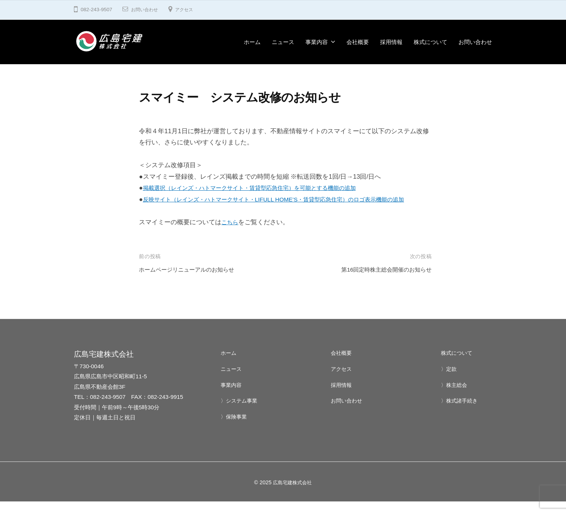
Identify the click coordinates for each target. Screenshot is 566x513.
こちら (230, 233)
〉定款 (449, 380)
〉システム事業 (240, 412)
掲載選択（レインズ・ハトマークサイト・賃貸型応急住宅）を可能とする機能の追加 (263, 187)
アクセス (190, 9)
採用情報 (391, 42)
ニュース (283, 42)
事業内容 (316, 42)
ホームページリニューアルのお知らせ (193, 281)
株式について (430, 42)
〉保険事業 (235, 428)
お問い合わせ (146, 9)
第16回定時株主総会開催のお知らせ (380, 281)
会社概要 (357, 42)
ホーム (252, 42)
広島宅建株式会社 (292, 494)
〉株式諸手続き (460, 412)
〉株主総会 (455, 396)
